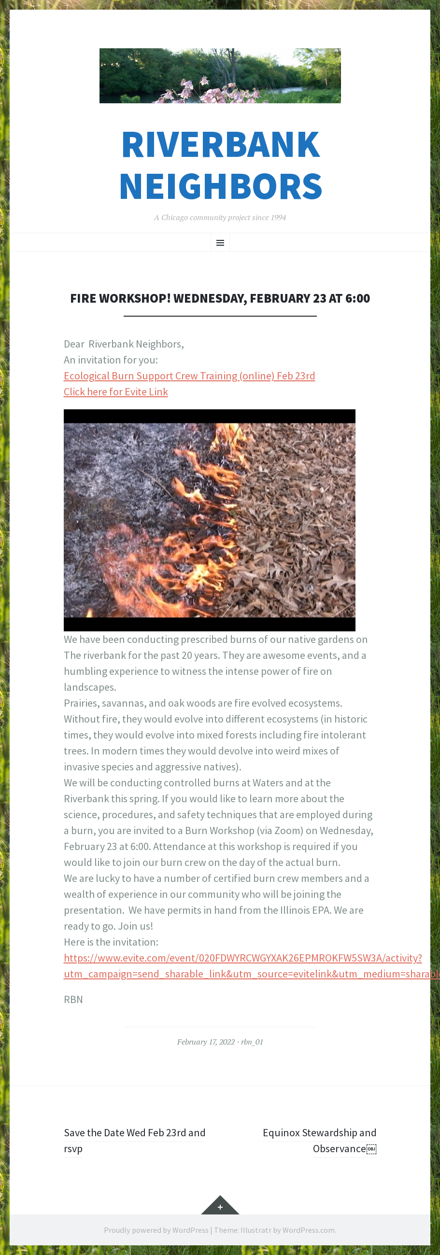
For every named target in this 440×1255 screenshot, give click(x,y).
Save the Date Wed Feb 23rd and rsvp (135, 1140)
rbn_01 (252, 1041)
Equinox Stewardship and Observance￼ (320, 1140)
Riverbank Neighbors (220, 165)
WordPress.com (309, 1230)
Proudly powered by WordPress (156, 1230)
